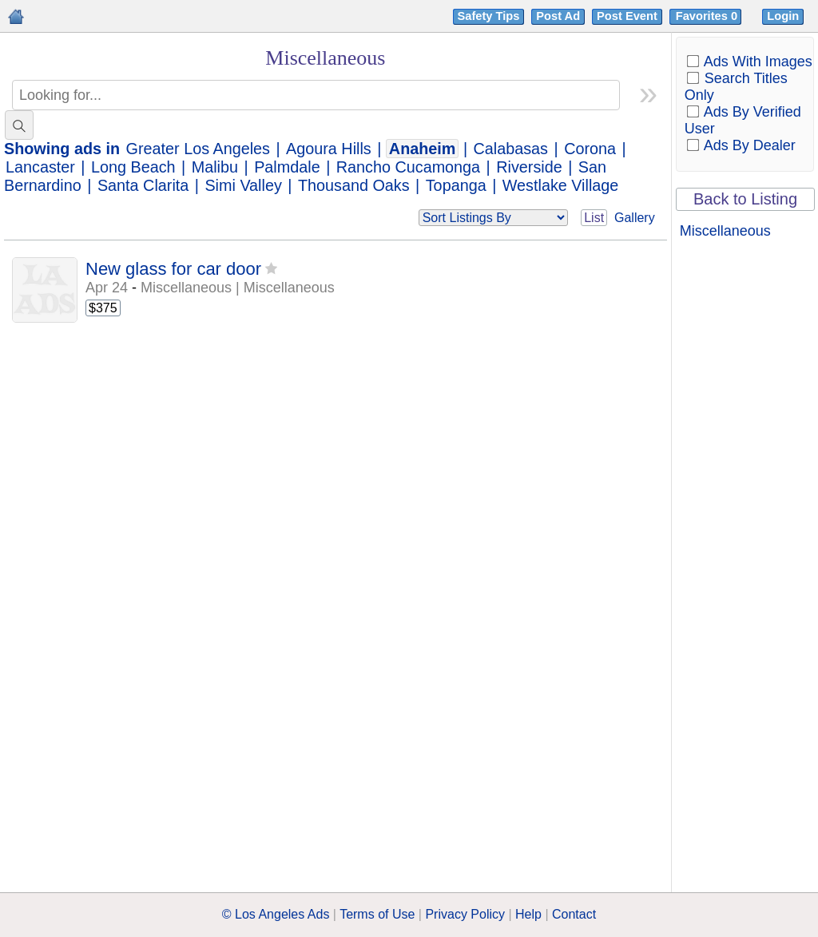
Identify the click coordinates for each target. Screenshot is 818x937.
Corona (590, 148)
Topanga (456, 185)
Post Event (627, 16)
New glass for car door (173, 269)
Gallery (634, 217)
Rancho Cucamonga (408, 167)
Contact (574, 914)
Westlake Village (560, 185)
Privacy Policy (465, 914)
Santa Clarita (143, 185)
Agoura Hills (328, 148)
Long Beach (133, 167)
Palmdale (287, 167)
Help (528, 914)
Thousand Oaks (354, 185)
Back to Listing (745, 199)
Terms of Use (377, 914)
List (594, 217)
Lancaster (40, 167)
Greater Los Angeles (198, 148)
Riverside (529, 167)
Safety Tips (489, 16)
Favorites (708, 16)
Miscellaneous (725, 231)
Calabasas (511, 148)
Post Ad (558, 16)
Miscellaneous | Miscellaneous (238, 288)
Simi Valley (242, 185)
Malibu (215, 167)
